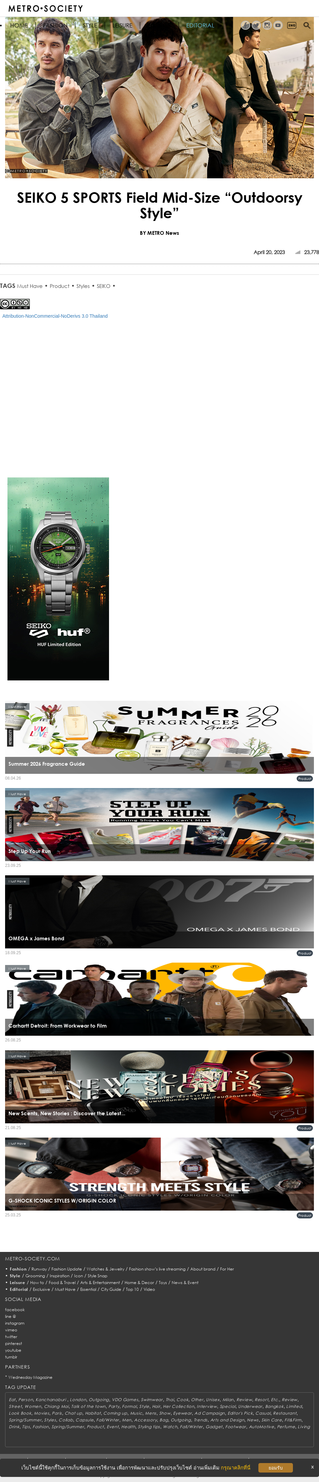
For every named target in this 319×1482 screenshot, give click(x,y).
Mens (150, 1413)
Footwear (235, 1426)
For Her (227, 1269)
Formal (129, 1406)
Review (244, 1399)
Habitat (93, 1413)
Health (128, 1426)
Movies (41, 1413)
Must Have (30, 286)
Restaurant (284, 1413)
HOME (19, 25)
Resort (261, 1399)
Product (59, 286)
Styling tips (149, 1426)
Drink (14, 1426)
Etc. (275, 1399)
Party (114, 1406)
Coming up (115, 1413)
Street (15, 1406)
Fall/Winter (107, 1419)
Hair (156, 1406)
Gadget (214, 1426)
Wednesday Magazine (30, 1377)
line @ (10, 1316)
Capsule (84, 1419)
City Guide (111, 1289)
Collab (66, 1419)
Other (197, 1399)
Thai (170, 1399)
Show (165, 1413)
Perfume (286, 1426)
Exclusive (41, 1289)
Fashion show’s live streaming (157, 1269)
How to (37, 1282)
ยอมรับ (276, 1467)
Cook (182, 1399)
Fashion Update (66, 1269)
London (78, 1399)
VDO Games (125, 1399)
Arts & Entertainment (100, 1282)
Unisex (212, 1399)
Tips (26, 1426)
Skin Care (271, 1419)
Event (113, 1426)
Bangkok (274, 1406)
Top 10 (132, 1289)
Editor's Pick (240, 1413)
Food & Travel (62, 1282)
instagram (14, 1323)
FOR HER (159, 25)
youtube (13, 1350)
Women (32, 1406)
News (253, 1419)
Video (149, 1289)
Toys (163, 1282)
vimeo (11, 1329)
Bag (164, 1419)
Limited (294, 1406)
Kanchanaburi (51, 1399)
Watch (170, 1426)
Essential (88, 1289)
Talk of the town (88, 1406)
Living (304, 1426)
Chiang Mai (56, 1406)
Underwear (250, 1406)
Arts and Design (227, 1419)
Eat (12, 1399)
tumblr (11, 1357)
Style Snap (97, 1275)
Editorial (200, 25)
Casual (262, 1413)
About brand (202, 1269)
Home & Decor (139, 1282)
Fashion (55, 25)
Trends (201, 1419)
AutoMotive (261, 1426)
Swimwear (152, 1399)
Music (136, 1413)
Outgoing (99, 1399)
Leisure (122, 25)
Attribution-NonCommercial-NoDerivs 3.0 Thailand (55, 316)
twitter (11, 1336)
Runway (39, 1269)
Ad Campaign (209, 1413)
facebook (15, 1309)
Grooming (35, 1275)
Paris (57, 1413)
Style (90, 25)
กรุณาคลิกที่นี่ (235, 1467)
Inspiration (59, 1275)
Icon (78, 1275)
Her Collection (178, 1406)
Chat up (73, 1413)
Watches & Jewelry (105, 1269)
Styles (83, 286)
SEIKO (103, 286)
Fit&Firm (292, 1419)
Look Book (20, 1413)
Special (228, 1406)
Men (126, 1419)
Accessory (145, 1419)
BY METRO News (159, 233)
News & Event (185, 1282)
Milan (228, 1399)
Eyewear (182, 1413)
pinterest (13, 1343)
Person (25, 1399)
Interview (207, 1406)
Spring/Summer (25, 1419)
